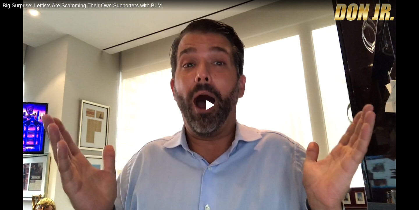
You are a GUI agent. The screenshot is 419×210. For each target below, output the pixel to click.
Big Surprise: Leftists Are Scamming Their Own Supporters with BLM (82, 5)
